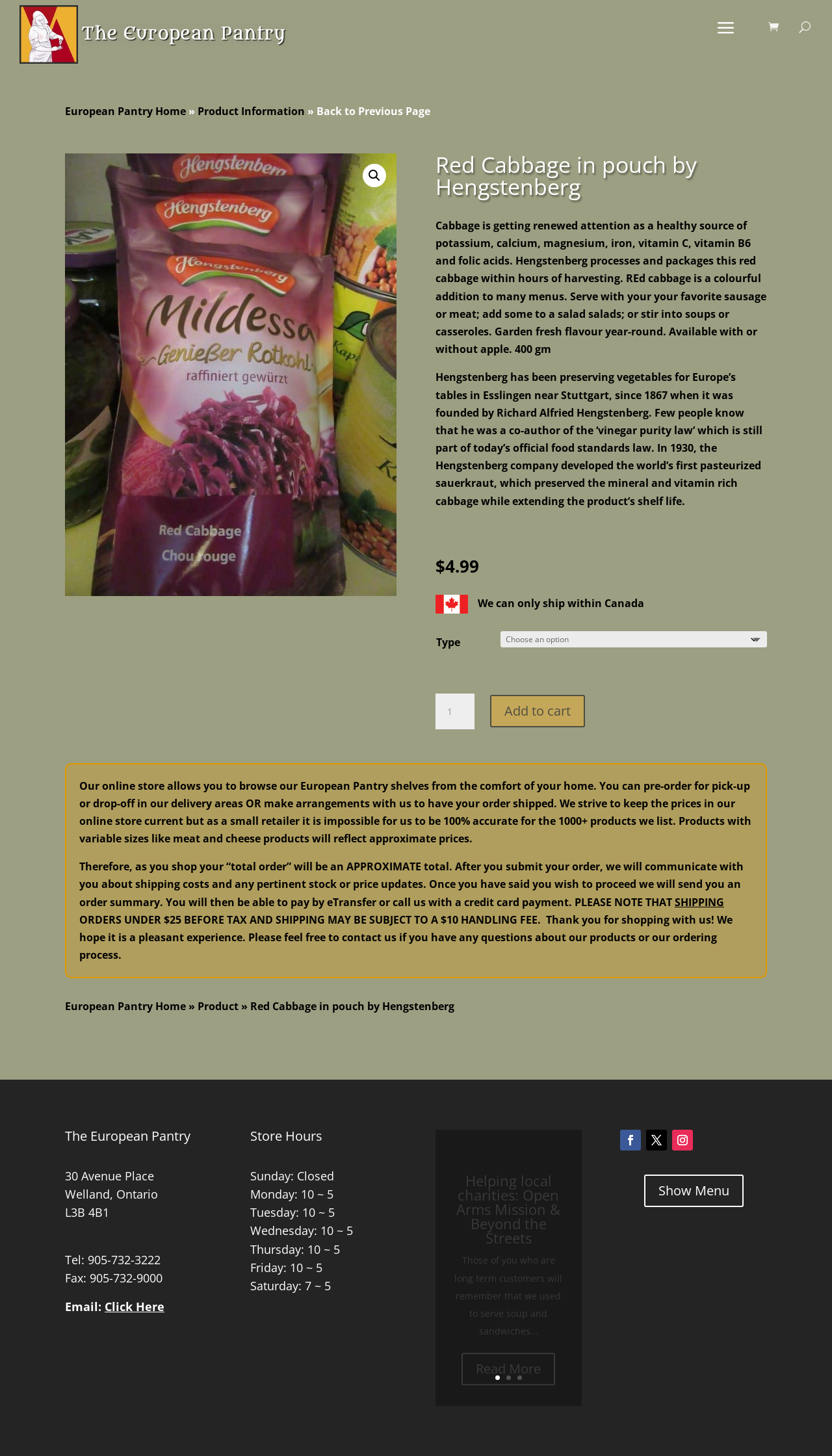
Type (448, 642)
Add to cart (537, 711)
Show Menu (693, 1190)
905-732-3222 (124, 1260)
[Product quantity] (455, 712)
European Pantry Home (125, 111)
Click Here (134, 1306)
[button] (374, 175)
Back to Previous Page (373, 111)
